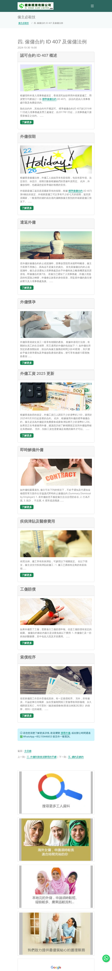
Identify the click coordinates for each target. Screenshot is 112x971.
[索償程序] (56, 680)
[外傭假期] (56, 159)
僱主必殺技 (23, 23)
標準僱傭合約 (49, 99)
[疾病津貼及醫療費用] (56, 543)
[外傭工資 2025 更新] (56, 396)
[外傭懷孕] (56, 324)
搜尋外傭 (65, 733)
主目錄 (27, 751)
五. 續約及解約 (76, 757)
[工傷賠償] (56, 611)
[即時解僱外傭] (56, 472)
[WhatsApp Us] (106, 958)
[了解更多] (27, 122)
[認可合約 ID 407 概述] (56, 77)
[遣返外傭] (56, 245)
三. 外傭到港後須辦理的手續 (42, 757)
